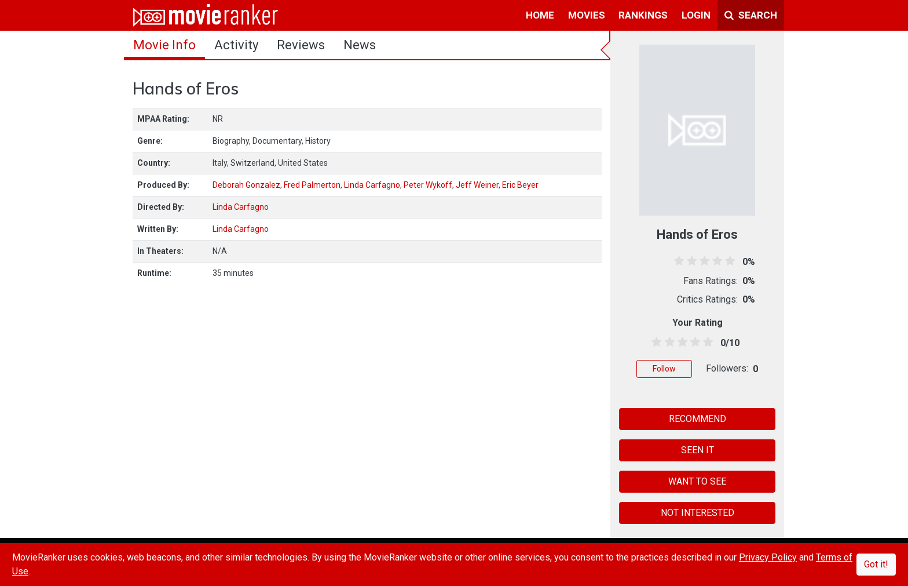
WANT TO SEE (697, 481)
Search (750, 15)
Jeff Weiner (477, 185)
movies (586, 15)
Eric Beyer (520, 185)
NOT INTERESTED (697, 512)
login (696, 15)
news (359, 45)
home (540, 15)
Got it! (876, 564)
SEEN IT (697, 450)
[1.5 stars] (667, 342)
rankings (643, 15)
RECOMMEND (697, 418)
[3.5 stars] (693, 342)
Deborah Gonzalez (246, 185)
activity (236, 45)
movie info (164, 45)
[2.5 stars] (680, 342)
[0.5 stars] (654, 342)
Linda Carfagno (372, 185)
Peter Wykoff (428, 185)
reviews (301, 45)
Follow (664, 368)
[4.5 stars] (706, 342)
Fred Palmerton (312, 185)
